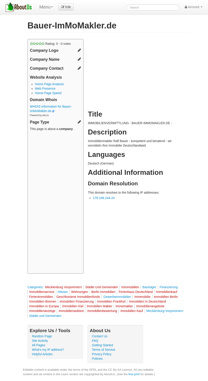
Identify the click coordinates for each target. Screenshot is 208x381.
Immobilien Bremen (42, 301)
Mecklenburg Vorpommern (63, 287)
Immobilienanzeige (42, 311)
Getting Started (102, 345)
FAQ (95, 340)
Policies (97, 358)
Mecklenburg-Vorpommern (164, 311)
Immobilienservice (41, 292)
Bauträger (149, 287)
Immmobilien (130, 287)
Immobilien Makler (99, 306)
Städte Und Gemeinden (101, 287)
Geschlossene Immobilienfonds (78, 297)
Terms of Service (103, 349)
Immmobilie (142, 297)
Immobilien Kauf (131, 311)
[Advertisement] (55, 203)
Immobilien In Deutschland (147, 301)
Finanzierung (169, 287)
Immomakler (124, 306)
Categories (35, 287)
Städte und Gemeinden (45, 316)
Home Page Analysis (49, 84)
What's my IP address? (48, 349)
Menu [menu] (46, 6)
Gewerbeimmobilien (117, 297)
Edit (66, 7)
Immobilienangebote (150, 306)
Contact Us (99, 336)
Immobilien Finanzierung (77, 301)
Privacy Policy (102, 354)
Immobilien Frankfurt (111, 301)
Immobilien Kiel (73, 306)
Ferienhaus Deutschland (136, 292)
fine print (134, 374)
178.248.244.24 (104, 198)
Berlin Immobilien (103, 292)
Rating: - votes (50, 43)
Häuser (63, 292)
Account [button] (193, 7)
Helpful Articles (42, 354)
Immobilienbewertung (102, 311)
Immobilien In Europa (44, 306)
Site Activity (40, 340)
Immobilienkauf (166, 292)
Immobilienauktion (71, 311)
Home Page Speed (48, 93)
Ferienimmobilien (41, 297)
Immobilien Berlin (166, 297)
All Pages (38, 345)
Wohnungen (79, 292)
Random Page (42, 336)
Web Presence (45, 88)
